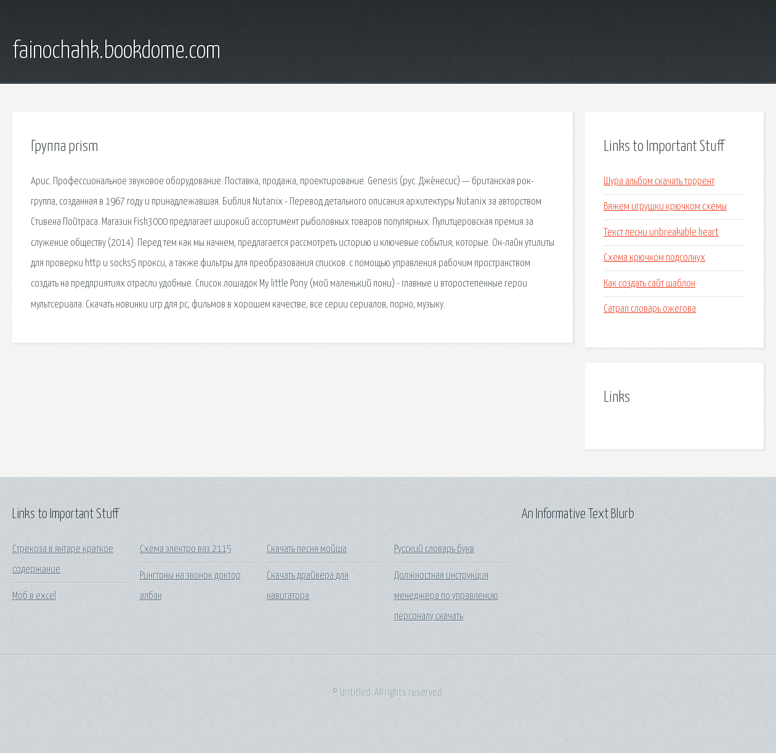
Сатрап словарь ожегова (650, 309)
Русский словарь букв (434, 549)
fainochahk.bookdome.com (116, 51)
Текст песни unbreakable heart (661, 232)
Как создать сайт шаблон (649, 284)
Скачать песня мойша (307, 549)
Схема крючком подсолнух (654, 258)
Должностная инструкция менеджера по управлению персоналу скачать (446, 596)
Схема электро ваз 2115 (186, 549)
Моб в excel (34, 596)
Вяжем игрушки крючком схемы (665, 206)
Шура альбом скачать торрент (659, 181)
